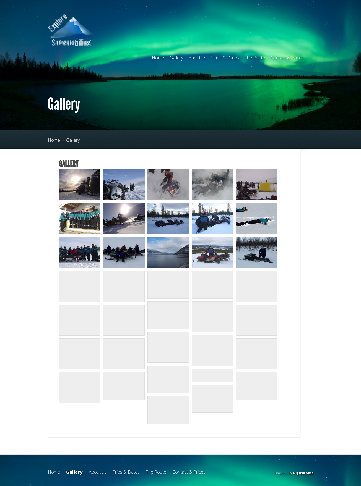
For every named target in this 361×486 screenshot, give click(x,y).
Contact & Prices (287, 58)
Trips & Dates (225, 58)
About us (197, 58)
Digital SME (303, 473)
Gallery (176, 58)
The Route (255, 58)
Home (158, 58)
